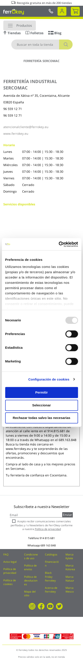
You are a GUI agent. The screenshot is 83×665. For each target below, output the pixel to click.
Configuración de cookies (48, 379)
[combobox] (42, 44)
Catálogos (51, 554)
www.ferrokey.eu (15, 133)
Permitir (41, 392)
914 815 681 (47, 538)
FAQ (5, 554)
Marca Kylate (69, 556)
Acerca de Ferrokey (51, 589)
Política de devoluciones (30, 580)
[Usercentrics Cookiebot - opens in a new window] (59, 244)
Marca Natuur (70, 578)
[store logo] (13, 12)
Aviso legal (10, 562)
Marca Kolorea (70, 567)
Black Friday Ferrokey (50, 576)
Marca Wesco (70, 589)
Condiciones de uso (31, 556)
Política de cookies (9, 582)
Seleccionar (41, 405)
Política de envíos (30, 567)
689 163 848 (48, 545)
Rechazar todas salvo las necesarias (41, 418)
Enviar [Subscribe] (67, 515)
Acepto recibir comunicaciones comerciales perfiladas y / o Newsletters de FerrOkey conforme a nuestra (42, 525)
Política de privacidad (9, 571)
